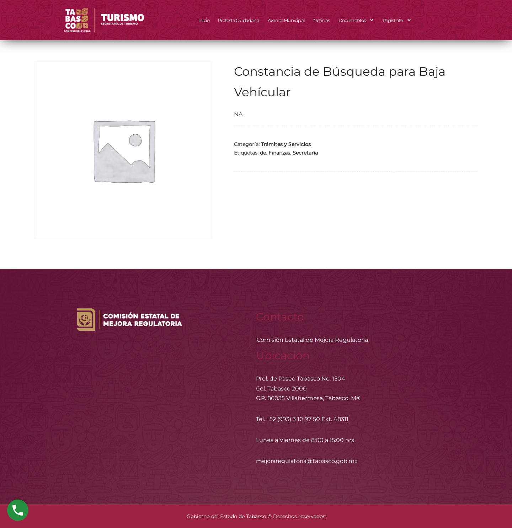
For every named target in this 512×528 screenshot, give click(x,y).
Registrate (397, 20)
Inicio (203, 20)
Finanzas (279, 153)
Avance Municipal (286, 20)
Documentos (356, 20)
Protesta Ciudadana (238, 20)
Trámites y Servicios (286, 144)
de (263, 153)
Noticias (321, 20)
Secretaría (305, 153)
